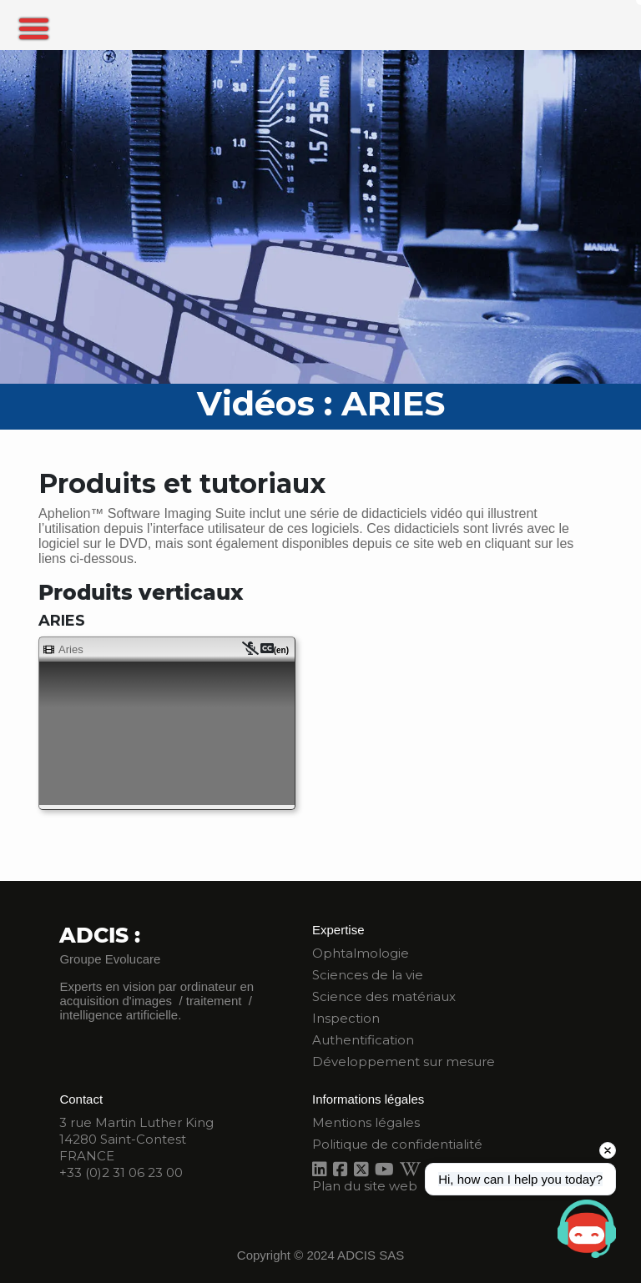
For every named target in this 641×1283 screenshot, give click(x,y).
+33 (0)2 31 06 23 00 (121, 1172)
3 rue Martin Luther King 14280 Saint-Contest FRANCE (136, 1139)
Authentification (363, 1040)
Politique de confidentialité (397, 1144)
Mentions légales (366, 1122)
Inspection (346, 1018)
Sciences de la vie (367, 975)
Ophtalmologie (360, 953)
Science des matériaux (384, 996)
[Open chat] (587, 1229)
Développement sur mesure (403, 1061)
